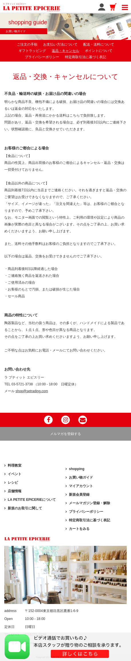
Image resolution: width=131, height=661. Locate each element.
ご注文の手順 (27, 44)
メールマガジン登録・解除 (89, 503)
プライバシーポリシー (42, 57)
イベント (14, 474)
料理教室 (14, 465)
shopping (76, 469)
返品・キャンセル (65, 51)
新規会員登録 (79, 495)
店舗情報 (14, 491)
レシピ (13, 483)
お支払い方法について (60, 44)
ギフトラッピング (32, 51)
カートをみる (79, 529)
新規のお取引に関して (25, 508)
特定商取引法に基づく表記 (85, 57)
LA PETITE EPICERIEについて (32, 500)
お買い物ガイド (81, 477)
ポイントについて (98, 51)
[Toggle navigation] (125, 6)
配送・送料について (98, 44)
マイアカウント (81, 486)
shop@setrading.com (31, 391)
